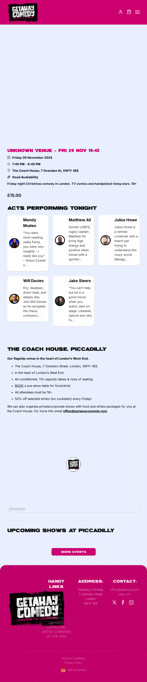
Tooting (56, 609)
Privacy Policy (73, 662)
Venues (56, 604)
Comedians (56, 622)
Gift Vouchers (56, 627)
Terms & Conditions (73, 658)
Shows (56, 599)
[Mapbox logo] (16, 509)
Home (56, 595)
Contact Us (56, 618)
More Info (56, 613)
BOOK (19, 386)
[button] (73, 464)
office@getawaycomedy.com (85, 411)
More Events (73, 551)
